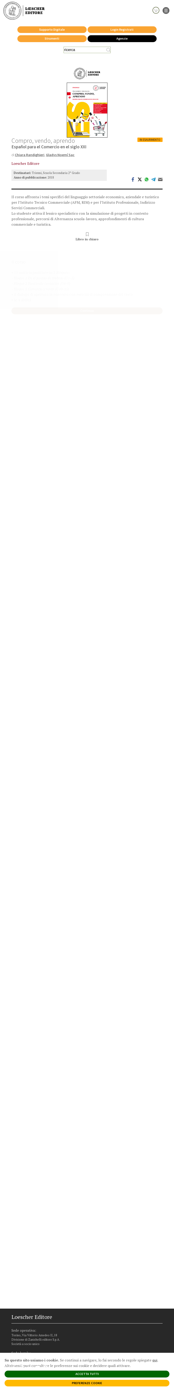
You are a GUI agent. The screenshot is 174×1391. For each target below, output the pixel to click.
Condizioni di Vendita (29, 1316)
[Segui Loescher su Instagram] (23, 1275)
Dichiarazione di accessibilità (34, 1325)
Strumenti (52, 38)
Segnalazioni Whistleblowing (34, 1307)
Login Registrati (122, 29)
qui (154, 1360)
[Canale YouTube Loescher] (39, 1275)
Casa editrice (24, 1283)
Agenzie (122, 38)
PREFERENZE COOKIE (87, 1383)
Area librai (22, 1292)
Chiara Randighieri (29, 154)
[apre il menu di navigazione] (166, 10)
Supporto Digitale (52, 29)
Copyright (22, 1312)
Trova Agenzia (25, 1288)
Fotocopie (22, 1321)
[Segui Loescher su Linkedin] (31, 1275)
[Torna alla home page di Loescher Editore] (24, 11)
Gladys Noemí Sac (60, 154)
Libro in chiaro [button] (87, 236)
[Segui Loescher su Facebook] (15, 1275)
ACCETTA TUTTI (87, 1374)
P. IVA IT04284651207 (23, 1346)
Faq (18, 1296)
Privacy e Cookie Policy (30, 1303)
